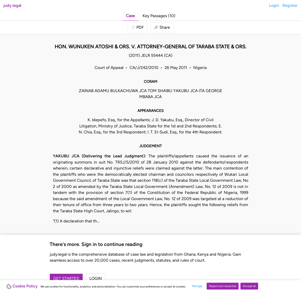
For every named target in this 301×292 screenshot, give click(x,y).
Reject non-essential (222, 286)
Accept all (249, 286)
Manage (197, 286)
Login (274, 5)
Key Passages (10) (159, 15)
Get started (66, 278)
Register (290, 5)
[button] (162, 27)
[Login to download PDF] (137, 27)
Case (130, 15)
